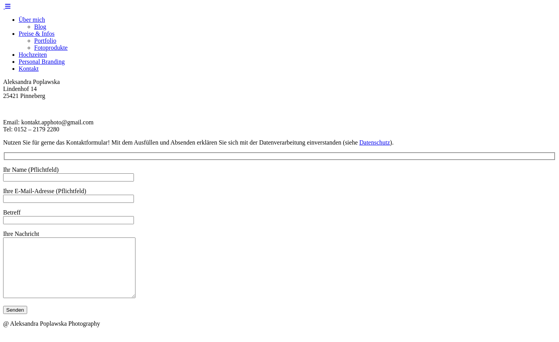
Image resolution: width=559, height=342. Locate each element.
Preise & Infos (36, 33)
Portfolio (45, 40)
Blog (40, 26)
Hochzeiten (33, 54)
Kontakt (29, 68)
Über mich (32, 19)
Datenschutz (374, 142)
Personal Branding (42, 61)
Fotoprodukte (51, 47)
